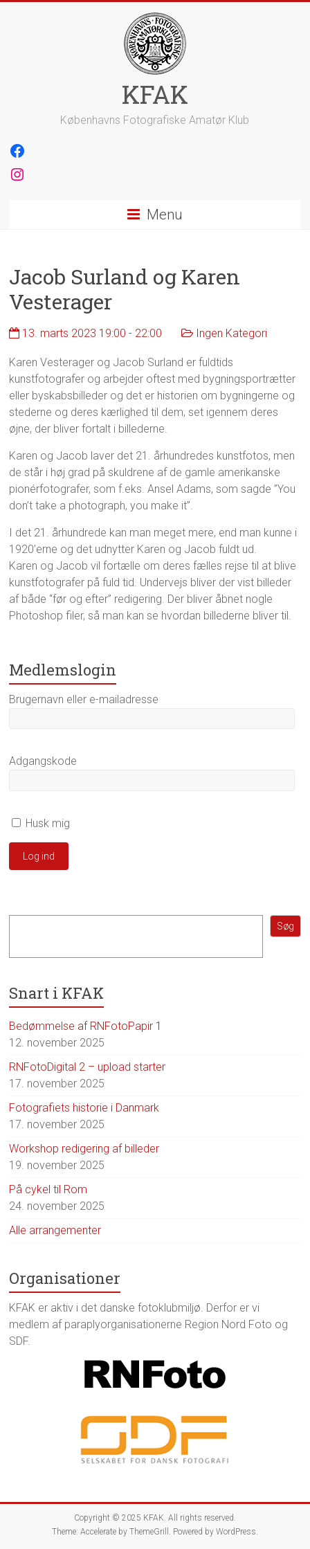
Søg (285, 926)
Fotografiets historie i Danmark (84, 1107)
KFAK (155, 94)
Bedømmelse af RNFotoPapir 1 (85, 1026)
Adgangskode (43, 761)
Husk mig (41, 823)
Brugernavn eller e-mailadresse (83, 699)
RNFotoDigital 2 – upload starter (87, 1067)
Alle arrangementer (55, 1230)
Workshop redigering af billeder (84, 1148)
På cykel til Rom (48, 1189)
